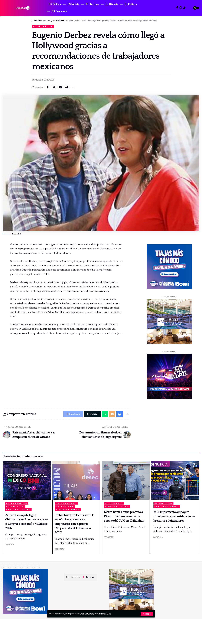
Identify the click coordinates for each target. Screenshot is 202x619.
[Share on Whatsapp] (105, 414)
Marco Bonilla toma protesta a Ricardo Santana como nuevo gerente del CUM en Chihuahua (124, 516)
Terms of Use (105, 614)
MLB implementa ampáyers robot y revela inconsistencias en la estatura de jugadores (174, 516)
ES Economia (16, 503)
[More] (73, 87)
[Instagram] (180, 8)
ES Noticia (43, 26)
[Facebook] (177, 8)
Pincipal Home (18, 509)
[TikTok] (184, 8)
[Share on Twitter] (54, 87)
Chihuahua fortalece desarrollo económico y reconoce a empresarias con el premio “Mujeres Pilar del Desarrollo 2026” (74, 524)
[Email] (60, 87)
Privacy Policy (87, 614)
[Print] (67, 87)
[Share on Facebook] (48, 87)
